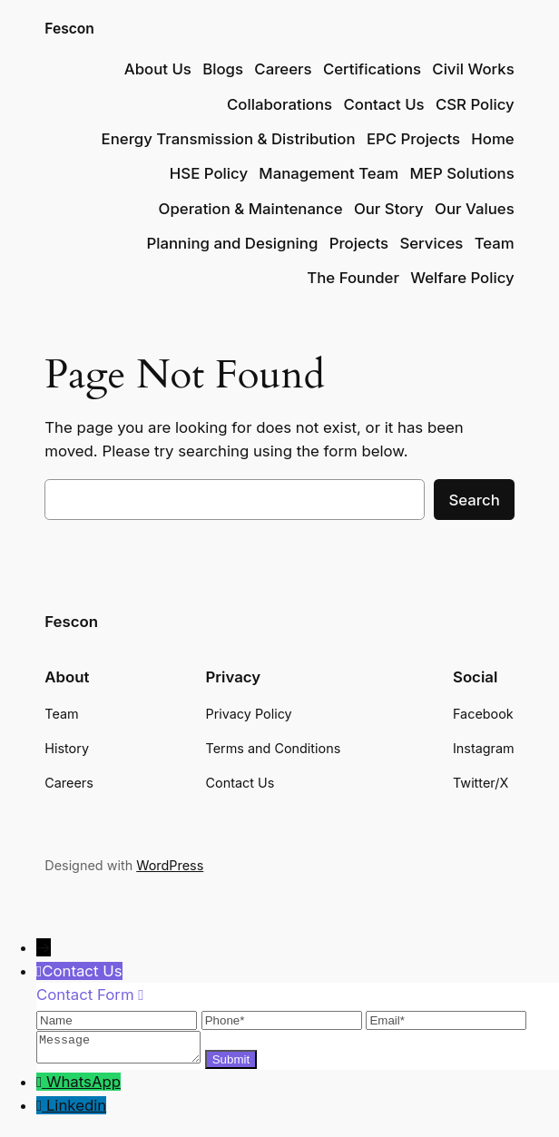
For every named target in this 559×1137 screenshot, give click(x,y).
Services (431, 243)
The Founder (353, 278)
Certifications (372, 69)
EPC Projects (413, 139)
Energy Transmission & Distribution (229, 139)
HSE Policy (209, 173)
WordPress (169, 865)
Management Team (328, 173)
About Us (157, 69)
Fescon (69, 28)
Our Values (475, 209)
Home (492, 139)
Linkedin (76, 1111)
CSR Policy (475, 104)
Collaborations (279, 104)
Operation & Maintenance (251, 209)
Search (473, 500)
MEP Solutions (462, 173)
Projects (358, 243)
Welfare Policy (462, 278)
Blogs (222, 69)
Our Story (389, 209)
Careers (282, 69)
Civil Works (473, 69)
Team (495, 243)
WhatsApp (83, 1087)
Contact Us (383, 104)
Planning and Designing (232, 243)
